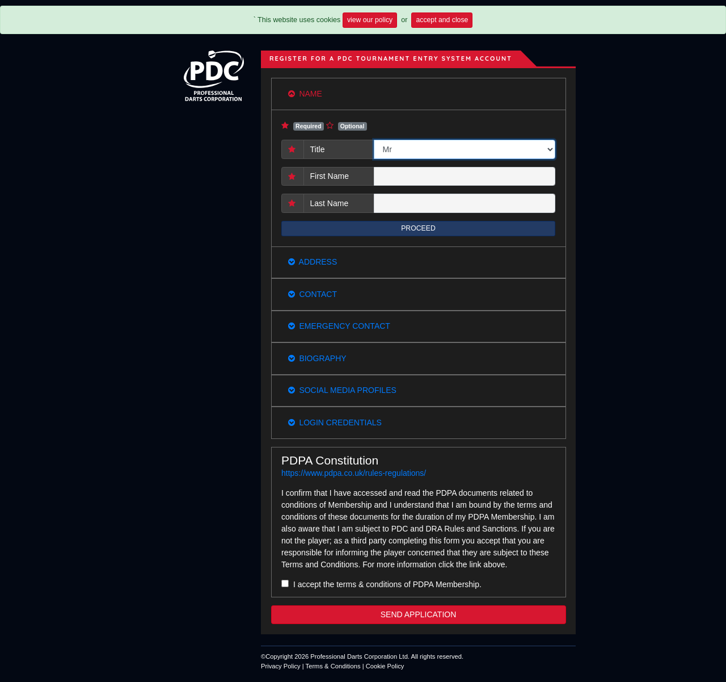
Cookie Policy (385, 666)
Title (317, 149)
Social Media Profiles (342, 390)
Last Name (329, 203)
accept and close (442, 20)
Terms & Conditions (333, 666)
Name (305, 93)
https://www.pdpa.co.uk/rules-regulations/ (353, 473)
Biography (317, 358)
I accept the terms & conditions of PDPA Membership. (387, 584)
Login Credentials (335, 422)
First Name (329, 176)
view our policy (369, 20)
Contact (312, 294)
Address (312, 261)
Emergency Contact (339, 325)
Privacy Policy (281, 666)
